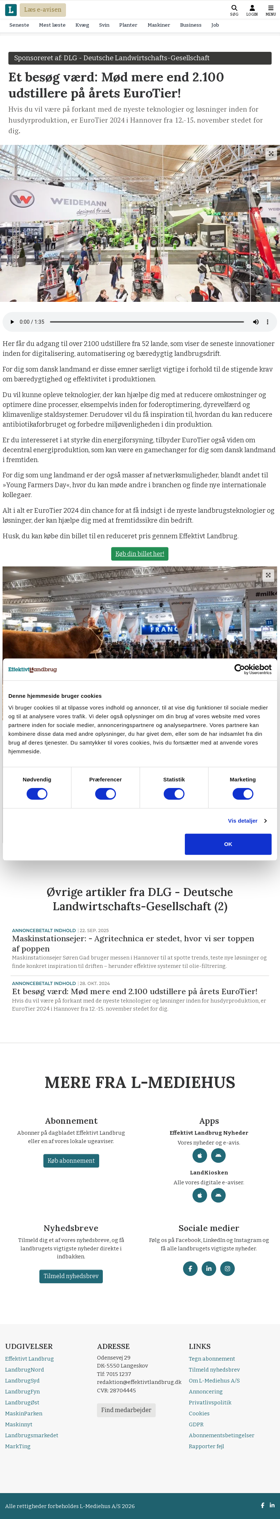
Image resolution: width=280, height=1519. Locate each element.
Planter (128, 25)
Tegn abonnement (212, 1358)
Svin (104, 25)
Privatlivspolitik (210, 1402)
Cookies (199, 1413)
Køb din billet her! (140, 553)
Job (215, 25)
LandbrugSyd (22, 1380)
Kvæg (82, 25)
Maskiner (159, 25)
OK (228, 844)
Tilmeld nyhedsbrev (71, 1276)
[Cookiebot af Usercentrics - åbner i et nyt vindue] (240, 669)
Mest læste (52, 25)
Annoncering (206, 1391)
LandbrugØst (22, 1402)
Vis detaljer (243, 821)
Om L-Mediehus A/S (214, 1380)
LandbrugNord (24, 1369)
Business (191, 25)
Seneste (19, 25)
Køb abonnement (70, 1160)
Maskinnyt (18, 1424)
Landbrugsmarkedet (31, 1435)
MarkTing (18, 1446)
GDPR (196, 1424)
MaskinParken (23, 1413)
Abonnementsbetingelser (221, 1435)
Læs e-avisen (43, 9)
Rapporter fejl (206, 1446)
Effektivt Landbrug (29, 1358)
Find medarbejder (126, 1410)
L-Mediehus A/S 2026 (107, 1506)
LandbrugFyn (22, 1391)
